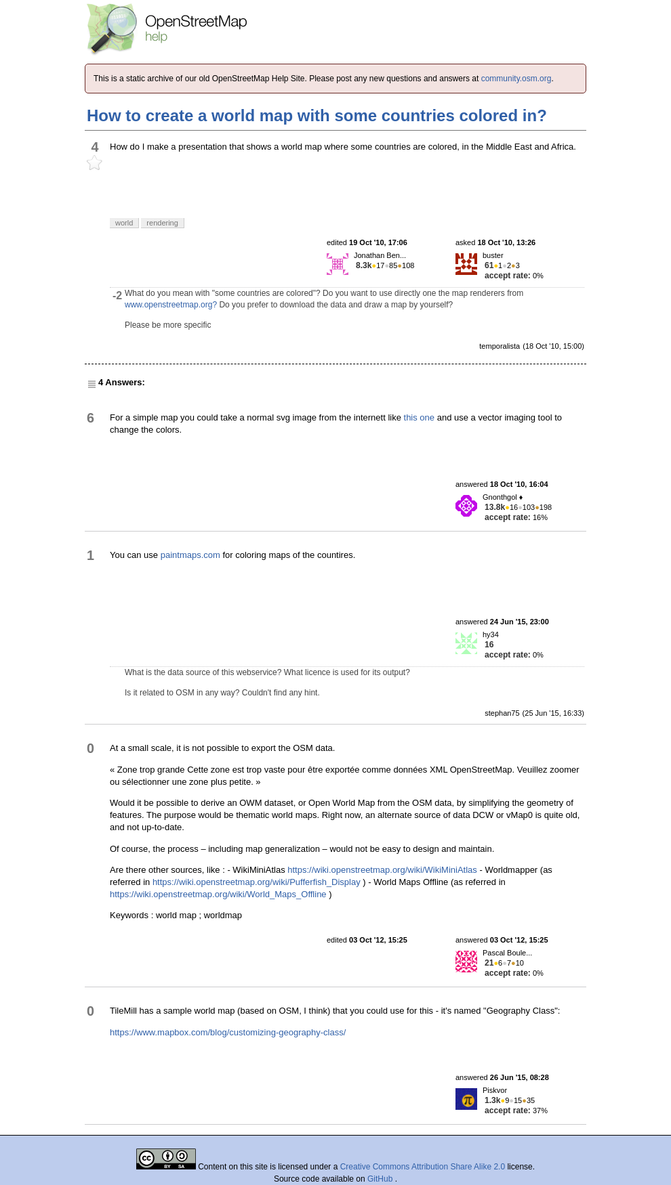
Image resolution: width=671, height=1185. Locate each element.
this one (419, 417)
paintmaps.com (190, 555)
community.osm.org (516, 78)
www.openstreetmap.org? (171, 304)
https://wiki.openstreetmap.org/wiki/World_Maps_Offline (218, 894)
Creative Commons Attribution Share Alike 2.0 (422, 1166)
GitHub (381, 1179)
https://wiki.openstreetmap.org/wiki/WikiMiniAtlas (382, 870)
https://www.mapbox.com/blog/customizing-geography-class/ (228, 1032)
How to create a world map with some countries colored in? (317, 115)
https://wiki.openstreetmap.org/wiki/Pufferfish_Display (256, 882)
